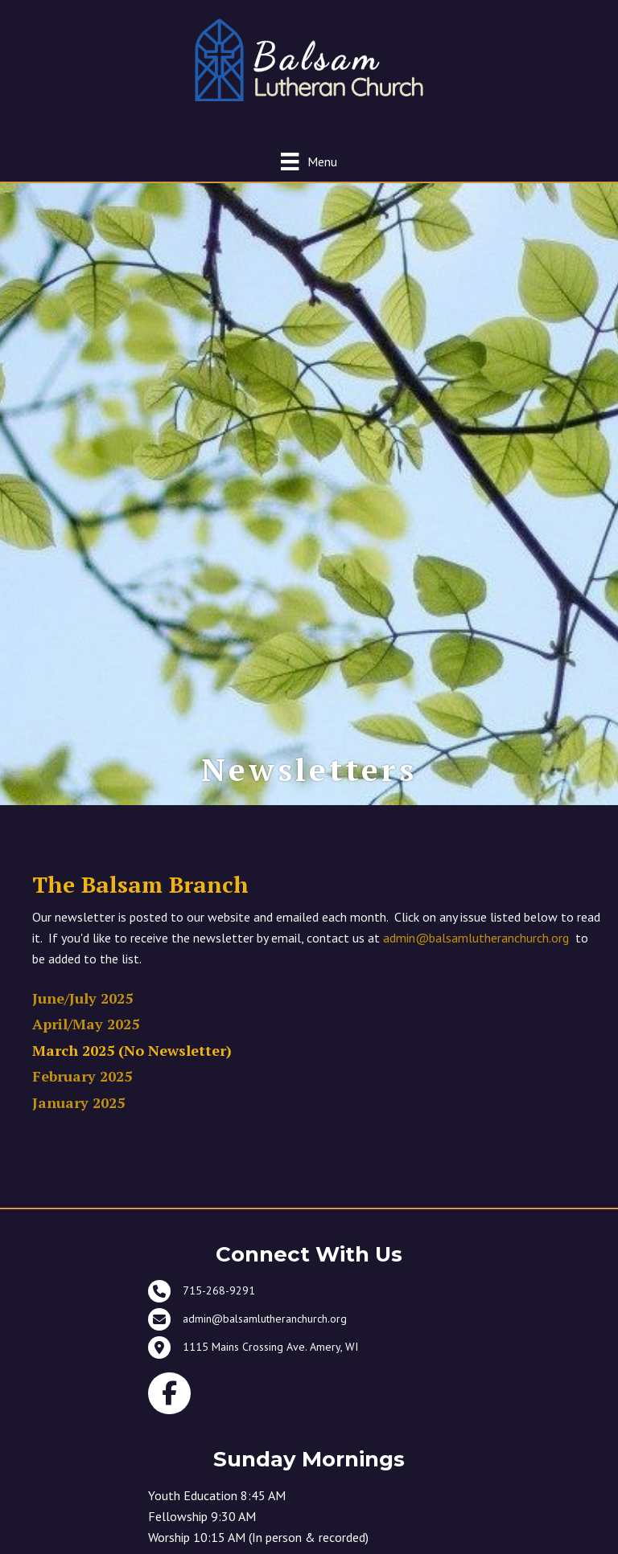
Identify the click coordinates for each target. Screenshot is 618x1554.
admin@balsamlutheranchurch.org (476, 938)
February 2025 (82, 1076)
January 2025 (78, 1102)
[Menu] (309, 161)
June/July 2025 (82, 998)
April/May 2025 (85, 1023)
